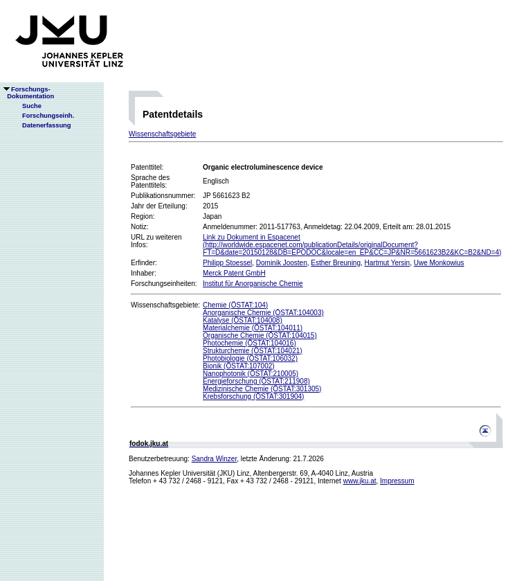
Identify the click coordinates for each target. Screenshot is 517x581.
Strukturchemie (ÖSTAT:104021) (252, 351)
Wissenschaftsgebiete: (165, 305)
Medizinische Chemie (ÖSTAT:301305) (262, 389)
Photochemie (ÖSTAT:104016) (249, 343)
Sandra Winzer (214, 459)
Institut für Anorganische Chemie (253, 283)
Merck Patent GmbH (234, 273)
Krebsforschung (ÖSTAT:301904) (253, 396)
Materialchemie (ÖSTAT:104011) (252, 328)
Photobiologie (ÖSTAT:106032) (250, 358)
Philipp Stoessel (227, 263)
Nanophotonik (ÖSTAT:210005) (250, 373)
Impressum (397, 481)
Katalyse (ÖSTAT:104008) (242, 320)
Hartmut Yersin (387, 263)
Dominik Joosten (281, 263)
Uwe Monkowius (439, 263)
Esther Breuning (336, 263)
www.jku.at (360, 481)
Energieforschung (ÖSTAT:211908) (256, 381)
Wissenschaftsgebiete (162, 134)
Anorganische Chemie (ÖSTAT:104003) (263, 312)
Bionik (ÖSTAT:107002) (239, 366)
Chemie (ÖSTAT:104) (235, 305)
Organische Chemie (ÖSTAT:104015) (260, 335)
